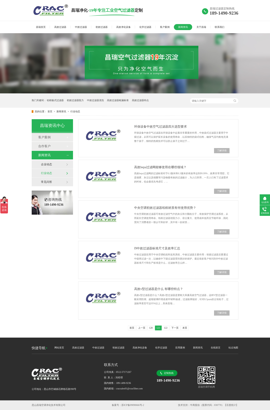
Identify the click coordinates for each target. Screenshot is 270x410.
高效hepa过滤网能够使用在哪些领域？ (160, 167)
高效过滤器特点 (140, 100)
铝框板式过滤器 (55, 100)
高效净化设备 (123, 27)
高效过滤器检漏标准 (118, 100)
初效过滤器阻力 (75, 100)
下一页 (175, 328)
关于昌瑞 (201, 27)
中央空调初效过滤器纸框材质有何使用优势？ (165, 207)
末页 (184, 328)
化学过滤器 (145, 27)
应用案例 (180, 347)
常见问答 (46, 181)
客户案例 (165, 27)
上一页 (141, 328)
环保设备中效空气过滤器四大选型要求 (160, 126)
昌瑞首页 (41, 27)
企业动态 (46, 164)
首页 (50, 111)
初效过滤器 (102, 27)
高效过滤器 (60, 27)
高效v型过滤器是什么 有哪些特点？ (158, 289)
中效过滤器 (81, 27)
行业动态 (75, 111)
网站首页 (59, 347)
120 (151, 328)
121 (158, 328)
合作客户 (44, 146)
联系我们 (219, 27)
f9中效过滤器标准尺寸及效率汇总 (157, 248)
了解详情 (222, 150)
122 (166, 328)
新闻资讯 (183, 27)
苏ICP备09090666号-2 (132, 405)
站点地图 (233, 347)
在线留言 (215, 347)
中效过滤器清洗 (95, 100)
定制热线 (169, 373)
